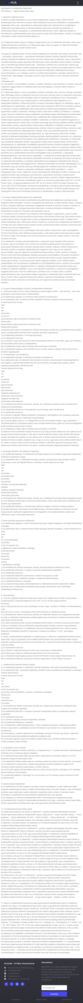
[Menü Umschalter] (78, 3)
